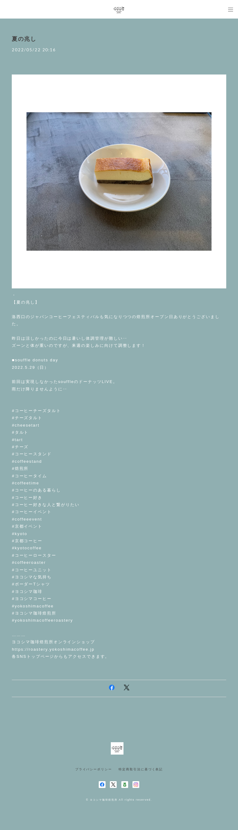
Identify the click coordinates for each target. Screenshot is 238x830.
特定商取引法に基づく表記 (141, 769)
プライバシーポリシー (93, 769)
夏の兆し (24, 39)
